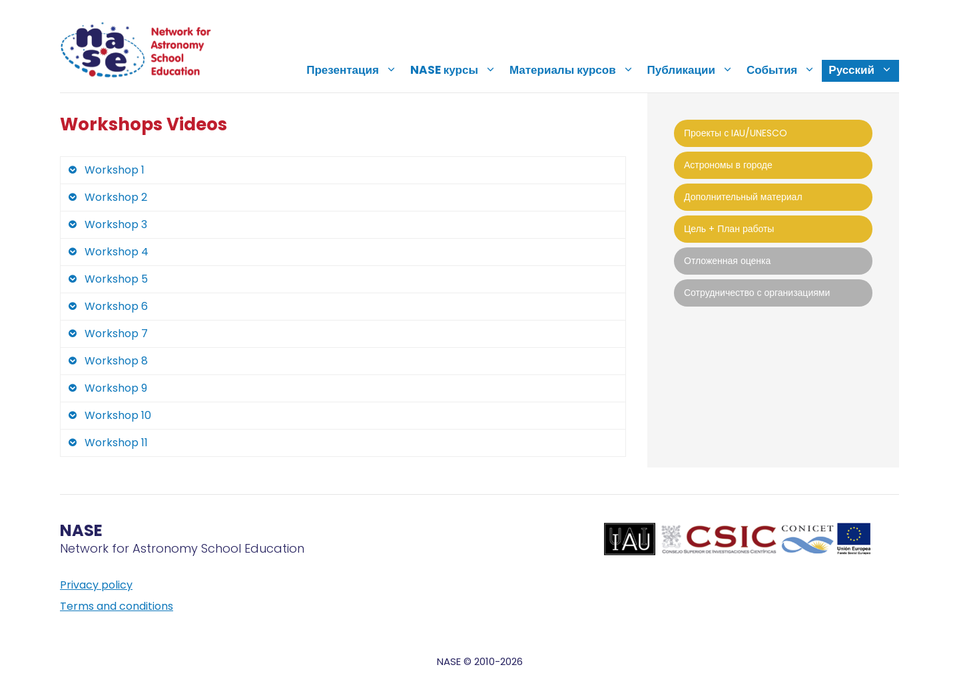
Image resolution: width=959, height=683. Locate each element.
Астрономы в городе (728, 165)
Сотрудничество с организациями (757, 292)
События (784, 70)
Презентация (355, 70)
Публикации (693, 70)
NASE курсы (456, 70)
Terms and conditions (116, 606)
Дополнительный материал (743, 197)
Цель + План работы (729, 228)
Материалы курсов (575, 70)
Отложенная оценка (727, 260)
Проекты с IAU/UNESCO (735, 133)
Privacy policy (96, 585)
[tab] (343, 170)
